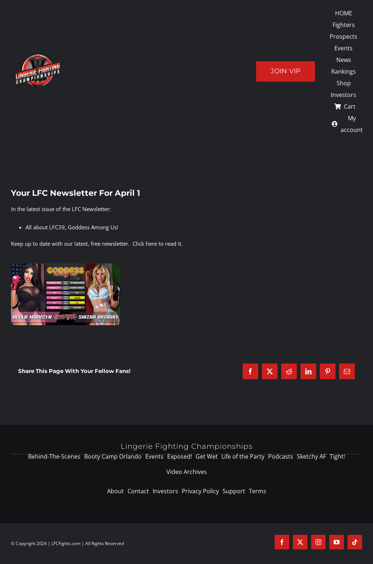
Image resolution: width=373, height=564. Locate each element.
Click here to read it (157, 243)
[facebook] (282, 542)
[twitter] (300, 542)
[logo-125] (37, 55)
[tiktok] (355, 542)
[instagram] (318, 542)
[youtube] (336, 542)
